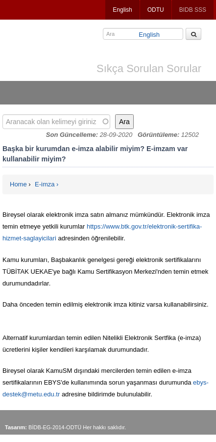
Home (18, 184)
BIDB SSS (192, 9)
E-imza (44, 184)
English (122, 9)
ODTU (155, 9)
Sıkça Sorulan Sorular (148, 68)
